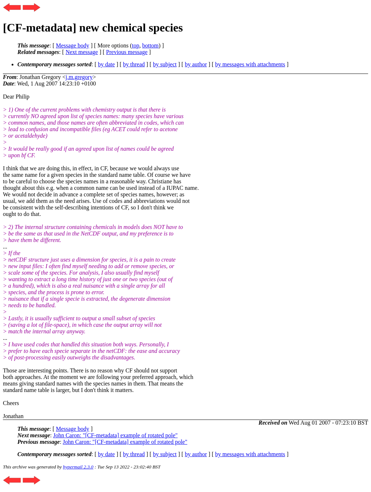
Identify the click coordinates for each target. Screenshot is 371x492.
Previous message (126, 52)
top (135, 45)
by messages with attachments (250, 64)
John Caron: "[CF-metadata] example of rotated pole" (115, 435)
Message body (72, 45)
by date (106, 64)
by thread (134, 64)
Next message (82, 52)
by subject (164, 64)
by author (196, 64)
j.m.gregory (79, 77)
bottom (150, 45)
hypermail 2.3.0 (78, 467)
